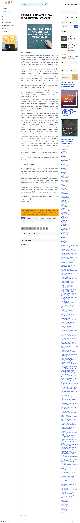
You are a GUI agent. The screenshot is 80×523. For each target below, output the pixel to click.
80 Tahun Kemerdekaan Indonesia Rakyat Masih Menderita (69, 447)
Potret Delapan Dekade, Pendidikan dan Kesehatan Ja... (69, 487)
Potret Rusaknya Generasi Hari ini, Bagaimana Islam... (69, 394)
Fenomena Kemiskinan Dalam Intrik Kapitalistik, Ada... (69, 420)
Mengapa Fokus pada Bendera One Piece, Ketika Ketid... (69, 378)
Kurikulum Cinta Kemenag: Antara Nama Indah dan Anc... (69, 271)
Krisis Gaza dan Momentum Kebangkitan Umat (67, 303)
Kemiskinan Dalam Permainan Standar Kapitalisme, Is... (68, 309)
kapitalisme (42, 218)
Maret (63, 151)
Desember (65, 163)
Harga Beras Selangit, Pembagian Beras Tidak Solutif (68, 336)
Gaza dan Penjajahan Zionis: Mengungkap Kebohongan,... (67, 370)
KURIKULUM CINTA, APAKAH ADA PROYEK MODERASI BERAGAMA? (69, 386)
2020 (63, 149)
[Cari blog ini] (67, 26)
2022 (63, 181)
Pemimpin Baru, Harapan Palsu (68, 452)
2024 (63, 216)
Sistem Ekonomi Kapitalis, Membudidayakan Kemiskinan (68, 307)
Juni (63, 155)
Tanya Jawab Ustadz (7, 25)
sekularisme (50, 219)
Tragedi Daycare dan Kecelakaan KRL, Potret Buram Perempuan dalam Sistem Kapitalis (72, 47)
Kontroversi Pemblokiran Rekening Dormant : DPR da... (69, 459)
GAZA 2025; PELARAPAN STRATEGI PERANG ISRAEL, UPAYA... (69, 422)
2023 (63, 199)
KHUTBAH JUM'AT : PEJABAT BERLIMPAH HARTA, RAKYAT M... (69, 471)
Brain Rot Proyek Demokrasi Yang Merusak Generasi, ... (69, 482)
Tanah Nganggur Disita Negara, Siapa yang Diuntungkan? (69, 258)
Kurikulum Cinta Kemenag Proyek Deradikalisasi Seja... (69, 287)
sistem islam (24, 221)
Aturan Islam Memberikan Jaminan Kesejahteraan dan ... (69, 331)
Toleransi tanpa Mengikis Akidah (68, 343)
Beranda (22, 11)
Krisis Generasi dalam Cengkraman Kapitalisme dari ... (69, 410)
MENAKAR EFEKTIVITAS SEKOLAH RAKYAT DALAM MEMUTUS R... (69, 498)
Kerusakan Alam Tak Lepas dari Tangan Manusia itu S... (68, 357)
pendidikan (44, 219)
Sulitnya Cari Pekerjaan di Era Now (69, 412)
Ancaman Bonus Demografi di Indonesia (73, 55)
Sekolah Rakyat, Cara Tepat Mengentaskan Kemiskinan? (67, 295)
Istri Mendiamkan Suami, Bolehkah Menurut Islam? (72, 38)
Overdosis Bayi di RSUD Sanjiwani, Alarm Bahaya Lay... (69, 355)
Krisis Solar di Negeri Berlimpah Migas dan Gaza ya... (68, 376)
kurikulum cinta (30, 219)
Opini (4, 28)
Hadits (4, 19)
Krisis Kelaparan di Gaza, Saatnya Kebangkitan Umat (69, 333)
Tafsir (4, 16)
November (65, 161)
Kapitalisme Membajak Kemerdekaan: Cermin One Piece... (69, 402)
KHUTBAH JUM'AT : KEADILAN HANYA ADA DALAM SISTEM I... (68, 292)
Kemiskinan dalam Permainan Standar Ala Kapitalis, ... (68, 325)
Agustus (64, 157)
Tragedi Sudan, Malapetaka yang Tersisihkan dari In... (68, 450)
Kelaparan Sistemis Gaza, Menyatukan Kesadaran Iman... (68, 341)
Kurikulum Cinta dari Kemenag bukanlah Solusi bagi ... (68, 352)
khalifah (54, 218)
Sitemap (4, 31)
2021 (63, 164)
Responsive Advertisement (27, 515)
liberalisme (37, 219)
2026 (63, 505)
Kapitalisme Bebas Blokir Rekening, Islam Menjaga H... (69, 381)
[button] (46, 4)
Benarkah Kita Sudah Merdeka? (68, 359)
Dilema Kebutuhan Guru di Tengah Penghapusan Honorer (69, 300)
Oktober (64, 160)
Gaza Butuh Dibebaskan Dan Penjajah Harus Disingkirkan (67, 477)
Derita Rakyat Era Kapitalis (67, 438)
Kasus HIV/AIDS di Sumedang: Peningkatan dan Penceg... (68, 248)
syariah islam (28, 11)
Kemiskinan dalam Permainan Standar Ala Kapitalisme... (68, 284)
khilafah (23, 219)
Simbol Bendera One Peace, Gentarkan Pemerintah (67, 428)
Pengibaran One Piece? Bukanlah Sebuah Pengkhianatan (68, 493)
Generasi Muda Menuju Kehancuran (69, 469)
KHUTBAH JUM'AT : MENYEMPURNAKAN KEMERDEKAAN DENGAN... (69, 346)
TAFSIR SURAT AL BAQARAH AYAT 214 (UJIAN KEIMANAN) (68, 84)
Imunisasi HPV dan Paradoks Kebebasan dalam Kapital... (68, 282)
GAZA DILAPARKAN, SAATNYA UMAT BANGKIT (68, 414)
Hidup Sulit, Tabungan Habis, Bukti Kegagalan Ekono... (69, 433)
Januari (64, 165)
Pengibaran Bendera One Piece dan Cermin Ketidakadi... (69, 392)
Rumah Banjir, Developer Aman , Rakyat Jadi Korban (68, 289)
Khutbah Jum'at (6, 22)
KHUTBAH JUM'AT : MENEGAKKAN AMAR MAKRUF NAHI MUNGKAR (68, 113)
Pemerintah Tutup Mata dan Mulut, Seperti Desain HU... (69, 364)
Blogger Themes (29, 520)
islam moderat (35, 218)
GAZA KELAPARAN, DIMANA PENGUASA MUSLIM (68, 315)
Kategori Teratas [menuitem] (6, 11)
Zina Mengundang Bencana (67, 305)
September (65, 159)
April (63, 152)
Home (67, 4)
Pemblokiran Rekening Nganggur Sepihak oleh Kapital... (68, 323)
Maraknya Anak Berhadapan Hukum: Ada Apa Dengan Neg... (69, 246)
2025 (63, 233)
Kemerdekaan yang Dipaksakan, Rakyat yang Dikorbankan (68, 361)
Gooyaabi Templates (42, 520)
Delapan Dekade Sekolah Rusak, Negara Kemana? (68, 485)
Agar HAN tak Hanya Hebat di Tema (69, 253)
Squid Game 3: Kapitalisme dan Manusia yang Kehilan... (68, 266)
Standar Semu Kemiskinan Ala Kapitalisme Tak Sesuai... (68, 263)
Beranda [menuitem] (4, 8)
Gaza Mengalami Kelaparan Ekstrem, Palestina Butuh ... (69, 384)
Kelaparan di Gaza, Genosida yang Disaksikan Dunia (69, 408)
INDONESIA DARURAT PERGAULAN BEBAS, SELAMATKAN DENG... (69, 417)
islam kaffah (28, 218)
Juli (63, 156)
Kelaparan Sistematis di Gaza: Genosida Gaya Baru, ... (68, 400)
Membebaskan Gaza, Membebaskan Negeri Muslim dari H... (69, 445)
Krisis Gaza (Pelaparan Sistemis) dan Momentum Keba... (69, 312)
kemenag (49, 218)
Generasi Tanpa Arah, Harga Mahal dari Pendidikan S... (69, 373)
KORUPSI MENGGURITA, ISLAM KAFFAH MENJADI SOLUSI (68, 389)
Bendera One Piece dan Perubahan (69, 368)
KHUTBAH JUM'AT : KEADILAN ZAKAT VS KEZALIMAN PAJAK (68, 405)
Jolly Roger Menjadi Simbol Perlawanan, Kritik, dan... (67, 349)
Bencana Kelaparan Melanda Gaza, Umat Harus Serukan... (69, 268)
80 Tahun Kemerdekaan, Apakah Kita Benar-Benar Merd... (68, 495)
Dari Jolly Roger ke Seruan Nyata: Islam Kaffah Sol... (68, 436)
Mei (63, 153)
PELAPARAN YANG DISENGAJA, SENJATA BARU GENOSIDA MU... (68, 320)
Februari (64, 167)
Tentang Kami (74, 4)
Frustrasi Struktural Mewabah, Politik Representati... (68, 317)
